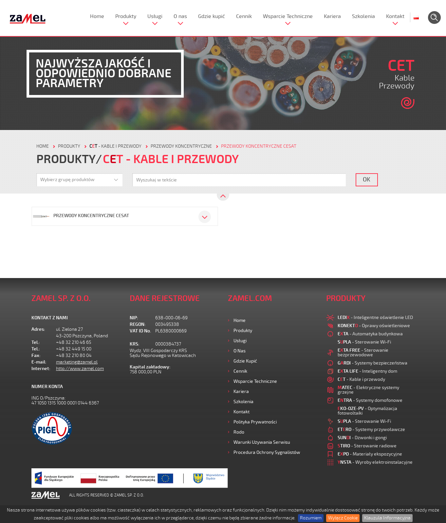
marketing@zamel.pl (77, 362)
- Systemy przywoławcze (371, 429)
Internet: (40, 368)
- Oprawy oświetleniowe (374, 325)
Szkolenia (363, 16)
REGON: (138, 324)
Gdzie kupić (211, 16)
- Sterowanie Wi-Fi (364, 342)
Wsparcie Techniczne (288, 16)
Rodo (238, 432)
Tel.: (35, 342)
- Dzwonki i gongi (362, 437)
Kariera (332, 16)
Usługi (154, 16)
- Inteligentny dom (367, 371)
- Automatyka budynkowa (370, 334)
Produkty (125, 16)
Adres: (38, 329)
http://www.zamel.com (80, 368)
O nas (180, 16)
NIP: (134, 317)
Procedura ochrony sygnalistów (266, 452)
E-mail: (38, 362)
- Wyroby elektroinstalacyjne (375, 462)
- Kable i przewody (115, 146)
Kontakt (395, 16)
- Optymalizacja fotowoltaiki (367, 411)
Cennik (244, 16)
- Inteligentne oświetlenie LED (375, 317)
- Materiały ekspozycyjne (370, 454)
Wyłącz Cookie (343, 518)
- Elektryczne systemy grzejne (368, 390)
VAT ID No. (140, 330)
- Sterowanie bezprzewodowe (363, 352)
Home (97, 16)
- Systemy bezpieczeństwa (372, 363)
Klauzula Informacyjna (387, 518)
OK (366, 179)
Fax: (36, 355)
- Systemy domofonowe (370, 400)
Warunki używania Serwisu (261, 442)
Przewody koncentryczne (181, 146)
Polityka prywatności (255, 422)
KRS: (134, 344)
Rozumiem (311, 518)
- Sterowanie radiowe (367, 446)
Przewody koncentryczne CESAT (258, 146)
